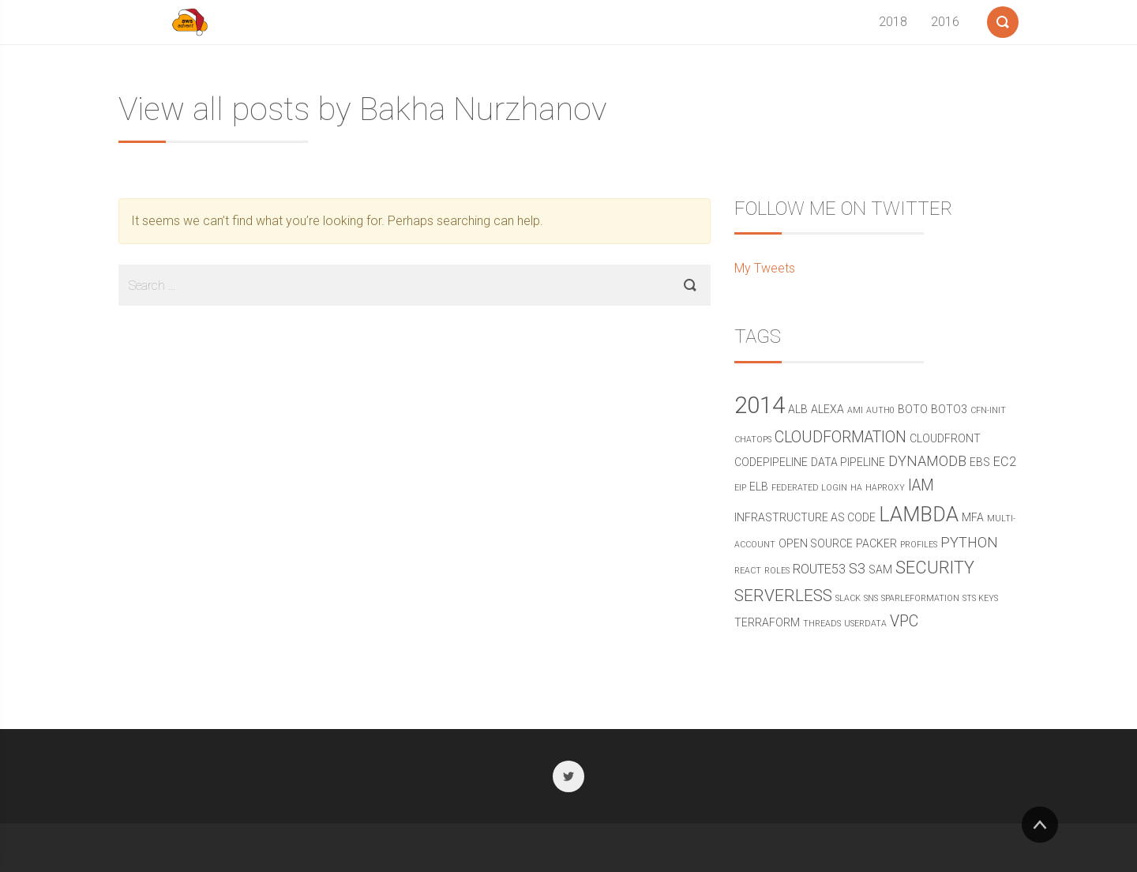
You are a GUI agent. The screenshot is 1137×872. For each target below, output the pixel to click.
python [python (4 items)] (969, 542)
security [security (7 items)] (934, 567)
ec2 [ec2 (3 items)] (1004, 461)
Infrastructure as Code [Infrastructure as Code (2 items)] (805, 517)
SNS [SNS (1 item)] (871, 598)
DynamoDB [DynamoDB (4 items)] (927, 461)
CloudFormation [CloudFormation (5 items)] (840, 437)
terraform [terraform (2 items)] (767, 622)
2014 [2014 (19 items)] (759, 405)
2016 (945, 21)
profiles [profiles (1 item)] (918, 544)
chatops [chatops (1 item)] (752, 439)
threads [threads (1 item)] (822, 623)
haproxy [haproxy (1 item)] (885, 488)
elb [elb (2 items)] (758, 486)
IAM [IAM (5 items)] (921, 485)
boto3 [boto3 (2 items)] (949, 409)
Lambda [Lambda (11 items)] (919, 514)
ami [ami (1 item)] (855, 410)
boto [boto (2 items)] (913, 409)
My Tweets (764, 268)
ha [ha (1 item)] (856, 488)
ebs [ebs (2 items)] (980, 462)
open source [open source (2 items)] (816, 543)
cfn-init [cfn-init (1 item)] (988, 410)
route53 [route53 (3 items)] (819, 569)
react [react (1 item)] (747, 571)
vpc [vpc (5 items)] (904, 621)
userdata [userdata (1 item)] (865, 623)
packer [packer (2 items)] (876, 543)
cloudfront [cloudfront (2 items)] (945, 438)
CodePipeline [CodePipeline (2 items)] (771, 462)
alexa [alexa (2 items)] (827, 409)
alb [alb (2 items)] (798, 409)
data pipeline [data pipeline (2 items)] (848, 462)
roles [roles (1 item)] (777, 571)
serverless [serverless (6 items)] (783, 595)
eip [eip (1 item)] (740, 488)
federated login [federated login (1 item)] (809, 488)
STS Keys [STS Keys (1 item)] (980, 598)
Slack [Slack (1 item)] (848, 598)
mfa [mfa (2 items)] (973, 517)
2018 (893, 21)
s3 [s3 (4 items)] (857, 568)
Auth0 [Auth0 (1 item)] (880, 410)
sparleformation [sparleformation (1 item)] (920, 598)
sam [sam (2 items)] (880, 569)
